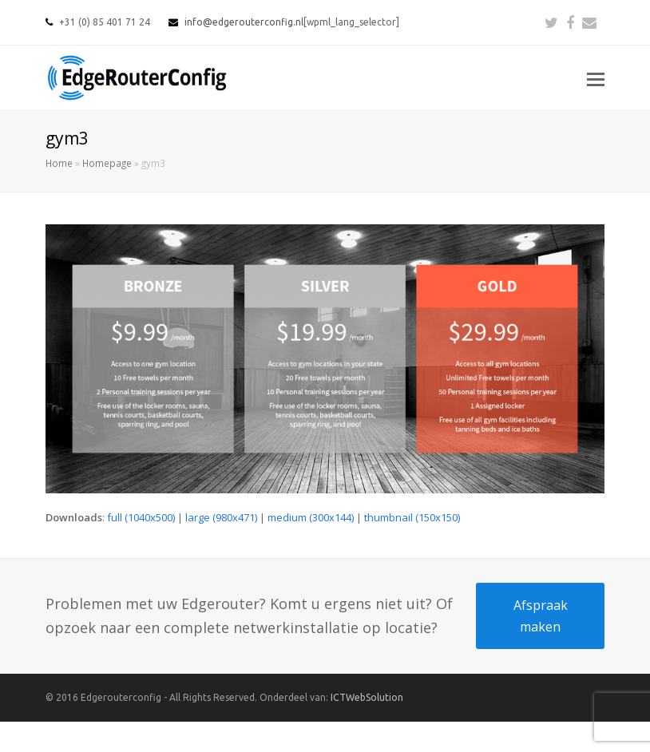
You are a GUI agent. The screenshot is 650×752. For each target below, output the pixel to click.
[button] (595, 78)
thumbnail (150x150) (412, 517)
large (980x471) (221, 517)
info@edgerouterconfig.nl (243, 22)
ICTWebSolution (367, 697)
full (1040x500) (141, 517)
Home (59, 162)
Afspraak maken (540, 615)
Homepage (107, 162)
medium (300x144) (311, 517)
